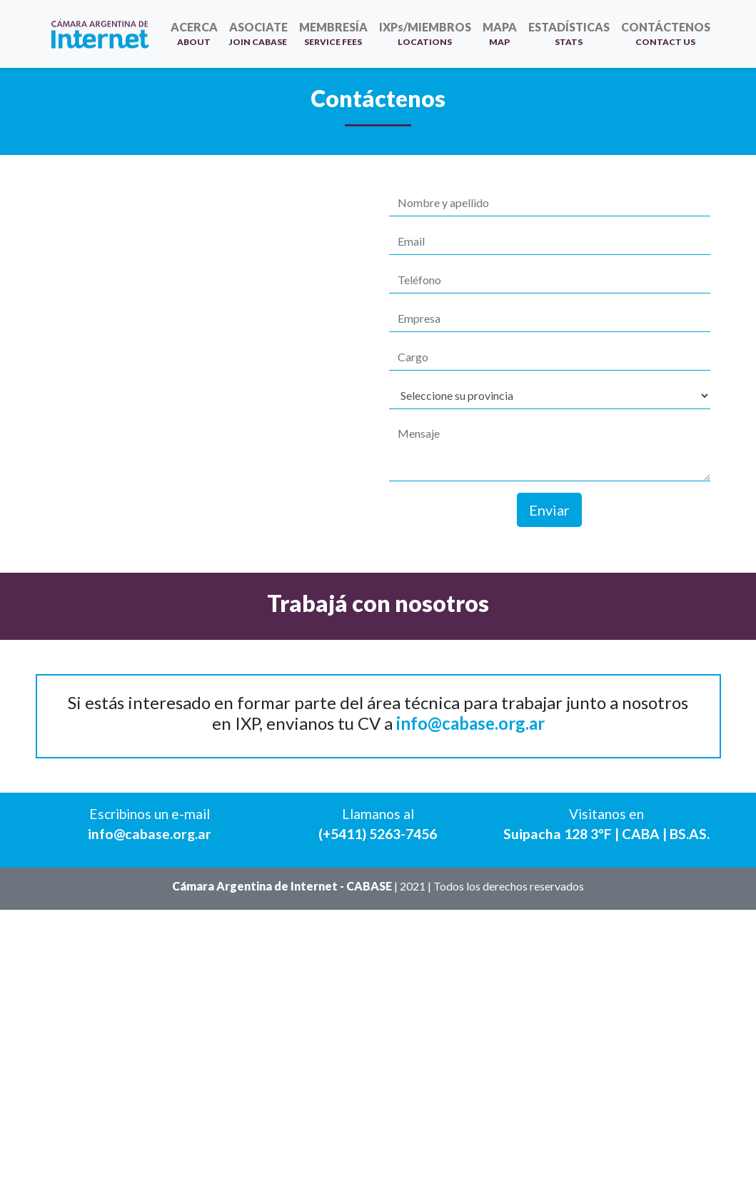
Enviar (549, 509)
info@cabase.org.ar (470, 723)
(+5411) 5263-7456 (377, 834)
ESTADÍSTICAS (569, 33)
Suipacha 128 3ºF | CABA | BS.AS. (606, 834)
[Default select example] (549, 395)
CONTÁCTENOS (665, 33)
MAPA (500, 33)
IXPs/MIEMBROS (425, 33)
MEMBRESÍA (333, 33)
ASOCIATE (258, 33)
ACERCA (194, 33)
